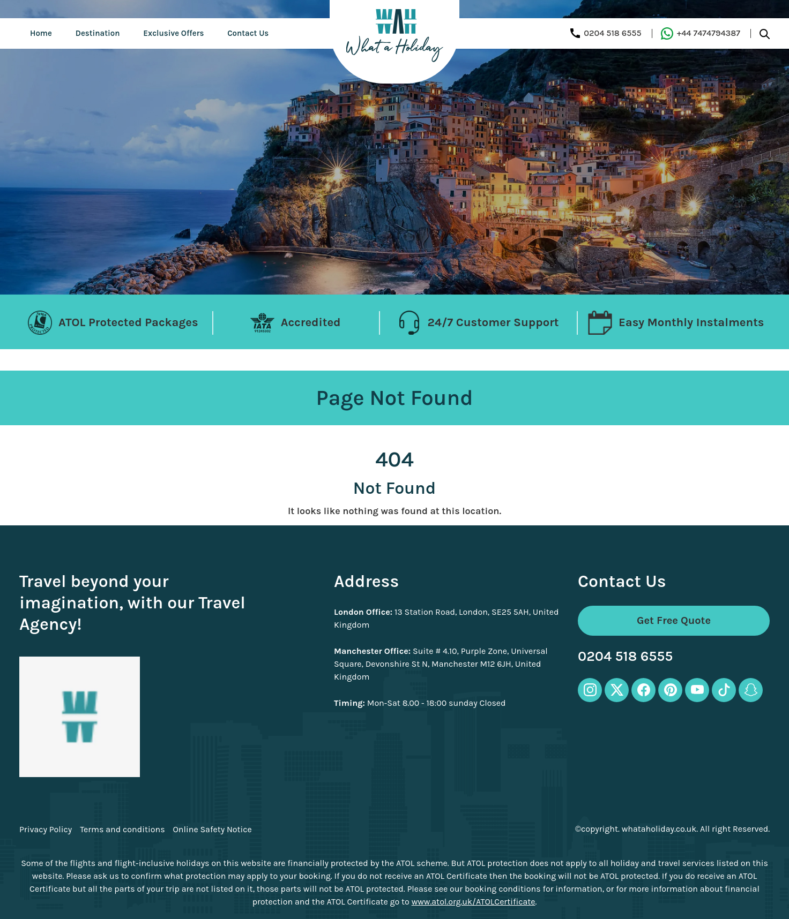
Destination (98, 33)
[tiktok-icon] (724, 690)
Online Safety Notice (212, 829)
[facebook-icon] (643, 690)
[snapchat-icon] (751, 690)
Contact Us (248, 33)
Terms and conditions (122, 829)
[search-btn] (765, 33)
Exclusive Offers (173, 33)
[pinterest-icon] (670, 690)
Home (41, 33)
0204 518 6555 (625, 657)
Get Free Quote (674, 620)
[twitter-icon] (617, 690)
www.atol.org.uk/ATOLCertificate (473, 902)
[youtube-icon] (697, 690)
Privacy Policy (45, 829)
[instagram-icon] (590, 690)
